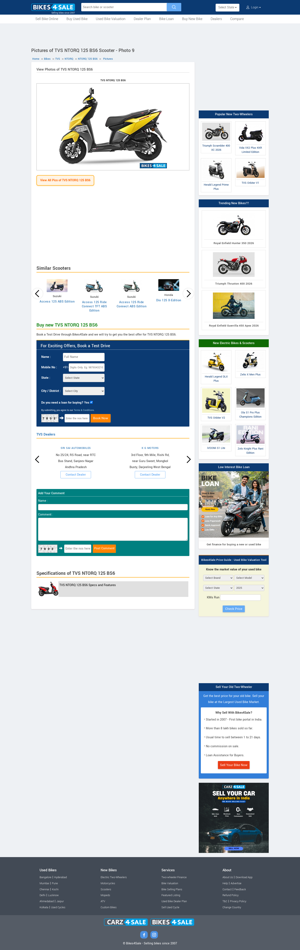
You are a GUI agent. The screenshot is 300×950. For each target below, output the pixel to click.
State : (45, 378)
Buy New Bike (192, 18)
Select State (227, 7)
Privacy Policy (238, 901)
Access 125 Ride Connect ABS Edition (132, 304)
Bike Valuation (169, 883)
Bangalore (45, 877)
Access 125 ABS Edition (57, 301)
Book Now (100, 418)
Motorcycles (108, 883)
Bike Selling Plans (171, 889)
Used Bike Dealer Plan (174, 901)
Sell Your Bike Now (234, 765)
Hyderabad (60, 877)
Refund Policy (230, 895)
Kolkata (44, 907)
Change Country (231, 907)
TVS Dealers (45, 434)
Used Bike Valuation (110, 18)
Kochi (55, 889)
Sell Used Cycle (170, 907)
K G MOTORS (150, 448)
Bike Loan (166, 18)
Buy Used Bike (77, 18)
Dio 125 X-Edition (168, 300)
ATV (103, 901)
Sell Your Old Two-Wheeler (234, 687)
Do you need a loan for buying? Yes (65, 402)
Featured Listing (170, 895)
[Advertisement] (150, 34)
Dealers (216, 18)
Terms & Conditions (84, 410)
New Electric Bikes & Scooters (234, 343)
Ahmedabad (47, 901)
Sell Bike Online (46, 18)
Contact (227, 889)
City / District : (51, 391)
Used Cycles (58, 907)
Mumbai (44, 883)
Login (253, 7)
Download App (244, 877)
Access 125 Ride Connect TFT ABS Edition (94, 306)
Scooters (106, 889)
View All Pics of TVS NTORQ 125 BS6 (65, 180)
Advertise (236, 883)
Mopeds (105, 895)
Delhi (42, 895)
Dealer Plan (142, 18)
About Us (227, 877)
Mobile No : (49, 367)
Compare (237, 18)
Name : (46, 357)
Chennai (44, 889)
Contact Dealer (76, 474)
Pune (55, 883)
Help (225, 883)
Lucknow (53, 895)
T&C (224, 901)
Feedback (240, 889)
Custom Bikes (108, 907)
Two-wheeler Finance (174, 877)
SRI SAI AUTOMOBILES (76, 448)
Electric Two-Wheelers (114, 877)
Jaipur (60, 901)
